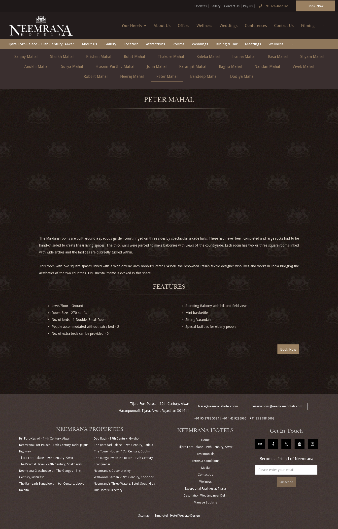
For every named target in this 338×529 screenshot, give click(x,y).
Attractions (155, 44)
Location (131, 44)
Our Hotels (134, 26)
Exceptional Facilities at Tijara (205, 488)
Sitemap (144, 515)
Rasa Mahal (278, 56)
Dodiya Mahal (242, 76)
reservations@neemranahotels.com (277, 406)
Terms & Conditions (205, 461)
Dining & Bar (226, 44)
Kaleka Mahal (208, 56)
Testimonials (205, 454)
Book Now (315, 6)
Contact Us (231, 6)
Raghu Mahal (230, 66)
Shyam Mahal (312, 56)
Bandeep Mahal (204, 76)
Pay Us (248, 6)
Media (205, 468)
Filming (308, 25)
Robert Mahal (96, 76)
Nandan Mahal (267, 66)
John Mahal (157, 66)
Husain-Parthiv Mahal (115, 66)
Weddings (228, 25)
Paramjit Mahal (192, 66)
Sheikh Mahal (62, 56)
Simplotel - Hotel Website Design (177, 515)
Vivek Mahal (303, 66)
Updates (201, 6)
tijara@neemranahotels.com (218, 406)
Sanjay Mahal (26, 56)
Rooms (178, 44)
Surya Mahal (72, 66)
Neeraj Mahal (132, 76)
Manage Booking (205, 502)
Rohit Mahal (134, 56)
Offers (183, 25)
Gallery (215, 6)
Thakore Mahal (171, 56)
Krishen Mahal (98, 56)
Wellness (204, 25)
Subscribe (286, 482)
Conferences (256, 25)
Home (205, 440)
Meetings (253, 44)
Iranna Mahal (244, 56)
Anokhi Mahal (36, 66)
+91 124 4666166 (272, 6)
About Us (162, 25)
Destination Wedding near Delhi (205, 495)
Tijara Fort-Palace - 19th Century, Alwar (40, 44)
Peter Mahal (167, 76)
